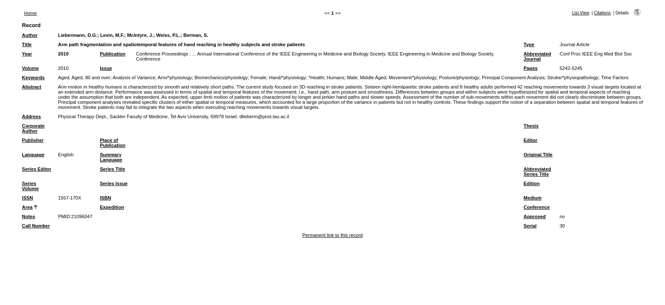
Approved (535, 216)
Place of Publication (112, 143)
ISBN (105, 197)
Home (30, 13)
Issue (106, 68)
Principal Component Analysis (513, 77)
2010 (63, 53)
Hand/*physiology (287, 77)
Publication (112, 53)
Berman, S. (195, 35)
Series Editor (36, 169)
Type (529, 44)
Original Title (538, 154)
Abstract (31, 86)
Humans (335, 77)
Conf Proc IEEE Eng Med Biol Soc (596, 53)
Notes (28, 216)
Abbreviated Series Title (537, 171)
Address (31, 116)
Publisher (33, 140)
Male (352, 77)
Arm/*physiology (175, 77)
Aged (63, 77)
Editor (530, 140)
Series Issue (113, 183)
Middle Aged (373, 77)
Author (30, 35)
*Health (316, 77)
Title (27, 44)
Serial (530, 225)
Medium (533, 197)
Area (27, 207)
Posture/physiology (459, 77)
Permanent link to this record (332, 235)
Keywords (33, 77)
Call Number (36, 225)
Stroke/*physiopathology (572, 77)
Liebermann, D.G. (78, 35)
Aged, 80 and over (91, 77)
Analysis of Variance (134, 77)
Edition (532, 183)
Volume (30, 68)
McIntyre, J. (140, 35)
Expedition (112, 207)
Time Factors (615, 77)
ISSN (27, 197)
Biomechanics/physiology (221, 77)
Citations (602, 13)
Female (258, 77)
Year (27, 53)
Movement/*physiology (413, 77)
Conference (537, 207)
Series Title (112, 169)
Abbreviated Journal (537, 56)
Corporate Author (33, 128)
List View (581, 13)
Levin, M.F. (112, 35)
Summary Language (111, 157)
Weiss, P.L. (168, 35)
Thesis (531, 125)
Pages (531, 68)
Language (33, 154)
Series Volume (30, 186)
